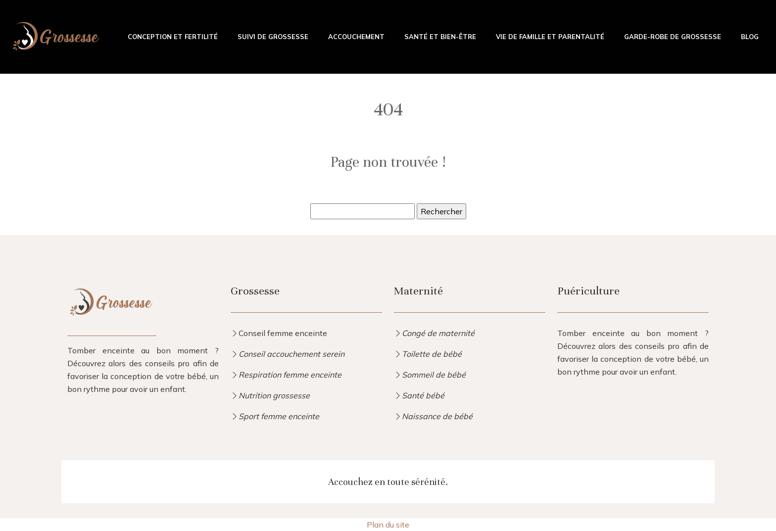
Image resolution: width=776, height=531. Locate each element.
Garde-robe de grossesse (672, 37)
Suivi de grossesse (273, 37)
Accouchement (356, 37)
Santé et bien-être (440, 37)
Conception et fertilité (173, 37)
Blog (750, 37)
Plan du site (388, 525)
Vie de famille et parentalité (550, 37)
